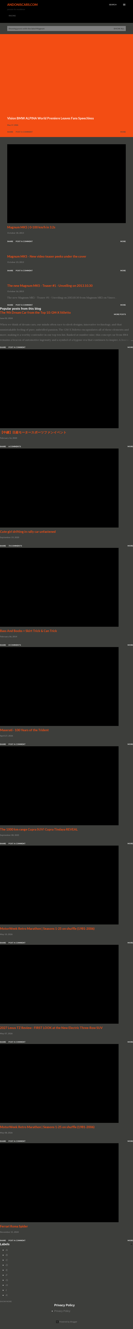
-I (6, 1290)
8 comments (15, 645)
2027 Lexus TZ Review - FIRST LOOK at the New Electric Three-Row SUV (51, 1028)
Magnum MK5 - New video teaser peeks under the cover (46, 256)
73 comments (15, 546)
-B (6, 1255)
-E (6, 1270)
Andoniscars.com (22, 4)
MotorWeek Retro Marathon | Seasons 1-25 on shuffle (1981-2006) (47, 928)
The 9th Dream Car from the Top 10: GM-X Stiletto (35, 312)
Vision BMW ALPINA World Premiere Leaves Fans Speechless (50, 118)
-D (6, 1265)
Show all (119, 28)
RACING (12, 16)
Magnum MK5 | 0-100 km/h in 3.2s (31, 227)
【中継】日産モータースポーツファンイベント (33, 432)
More (123, 132)
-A (6, 1250)
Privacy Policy (62, 1311)
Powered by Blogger (66, 1322)
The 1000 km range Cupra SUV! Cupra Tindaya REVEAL (39, 829)
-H (6, 1285)
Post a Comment (24, 132)
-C (6, 1260)
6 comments (15, 446)
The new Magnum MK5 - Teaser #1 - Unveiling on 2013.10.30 (50, 285)
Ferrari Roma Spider (14, 1226)
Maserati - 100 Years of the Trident (24, 730)
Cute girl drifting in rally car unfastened (28, 531)
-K (6, 1295)
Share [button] (10, 132)
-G (6, 1280)
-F (6, 1275)
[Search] (113, 4)
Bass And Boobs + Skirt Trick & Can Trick (28, 631)
